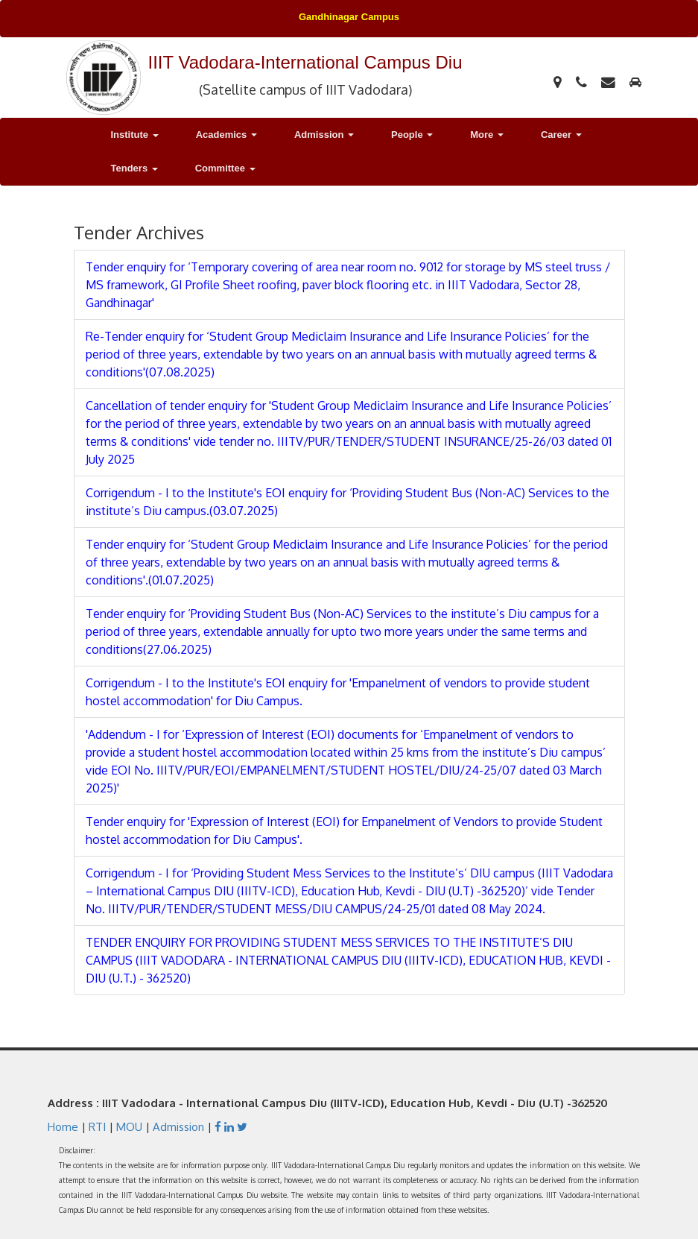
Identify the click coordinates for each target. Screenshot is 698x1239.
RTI (97, 1127)
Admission (178, 1127)
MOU (129, 1127)
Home (63, 1127)
